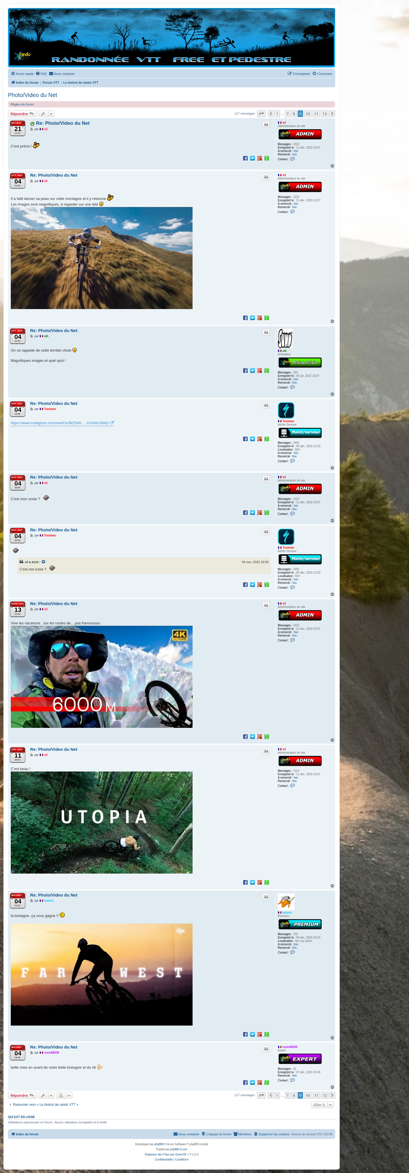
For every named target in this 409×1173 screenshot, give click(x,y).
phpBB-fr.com (178, 1149)
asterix (287, 912)
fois (296, 151)
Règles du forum (22, 104)
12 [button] (325, 113)
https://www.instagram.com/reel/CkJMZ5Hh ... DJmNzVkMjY (60, 423)
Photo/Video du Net (32, 95)
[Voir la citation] (43, 562)
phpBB (158, 1144)
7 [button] (288, 113)
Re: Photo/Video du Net (63, 123)
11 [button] (316, 113)
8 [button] (294, 113)
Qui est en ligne (21, 1117)
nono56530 (290, 1047)
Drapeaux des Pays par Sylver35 (165, 1154)
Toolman (288, 421)
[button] (261, 113)
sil (284, 122)
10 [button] (308, 113)
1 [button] (277, 113)
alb (285, 350)
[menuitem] (41, 73)
